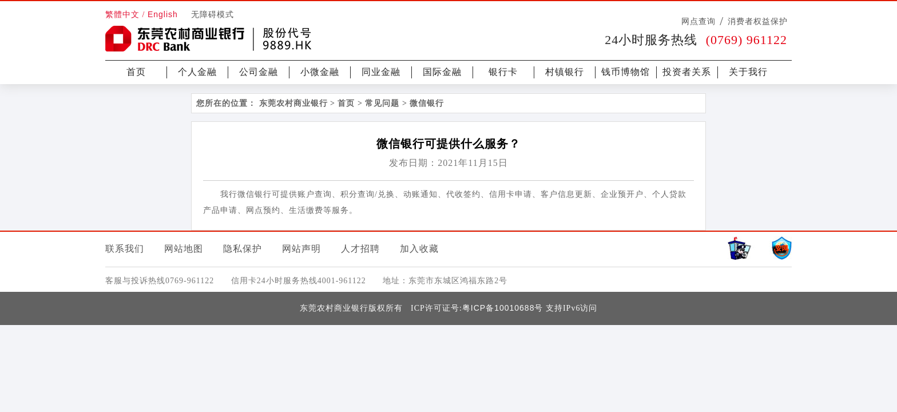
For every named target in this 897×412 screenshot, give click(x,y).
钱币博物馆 (625, 72)
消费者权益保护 (758, 21)
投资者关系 (686, 72)
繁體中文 (122, 14)
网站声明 (301, 248)
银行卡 (503, 72)
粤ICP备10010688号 (502, 307)
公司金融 (258, 72)
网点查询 (698, 21)
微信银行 (427, 103)
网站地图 (183, 248)
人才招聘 (360, 248)
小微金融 (319, 72)
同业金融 (381, 72)
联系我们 (124, 248)
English (163, 14)
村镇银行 (564, 72)
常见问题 (382, 103)
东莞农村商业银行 (293, 103)
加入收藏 (419, 248)
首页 (136, 72)
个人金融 (197, 72)
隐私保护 (242, 248)
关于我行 (748, 72)
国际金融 (442, 72)
